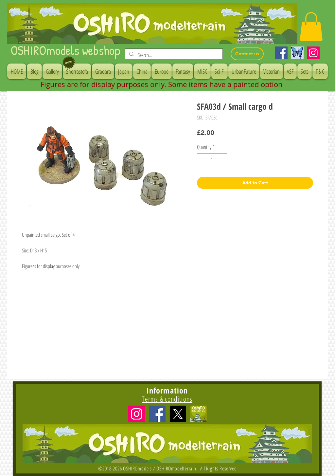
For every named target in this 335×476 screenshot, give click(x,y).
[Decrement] (202, 160)
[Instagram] (313, 52)
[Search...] (173, 55)
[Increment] (221, 160)
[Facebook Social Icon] (157, 414)
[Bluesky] (297, 52)
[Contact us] (247, 53)
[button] (311, 26)
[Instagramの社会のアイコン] (136, 414)
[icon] (198, 414)
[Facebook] (281, 52)
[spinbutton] (212, 160)
